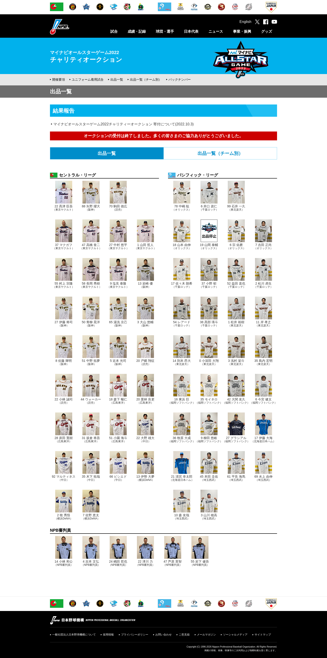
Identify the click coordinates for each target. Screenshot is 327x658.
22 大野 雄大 (145, 439)
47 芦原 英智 (172, 563)
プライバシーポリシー (134, 634)
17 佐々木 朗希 (181, 285)
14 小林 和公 (63, 563)
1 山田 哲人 (145, 246)
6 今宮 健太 (263, 400)
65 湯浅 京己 (118, 323)
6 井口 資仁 (208, 207)
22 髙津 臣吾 (63, 207)
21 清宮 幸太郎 (181, 478)
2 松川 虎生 (263, 285)
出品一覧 (116, 79)
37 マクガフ (63, 246)
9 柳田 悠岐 (209, 439)
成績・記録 (137, 31)
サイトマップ (263, 634)
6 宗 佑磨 (236, 246)
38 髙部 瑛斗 (208, 323)
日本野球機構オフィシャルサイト (71, 26)
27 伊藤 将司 (63, 323)
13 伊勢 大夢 (145, 478)
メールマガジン (206, 634)
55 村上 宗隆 (63, 285)
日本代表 (191, 31)
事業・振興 (242, 31)
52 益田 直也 (236, 285)
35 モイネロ (209, 400)
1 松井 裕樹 (236, 323)
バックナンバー (179, 79)
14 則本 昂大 (182, 362)
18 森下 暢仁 (118, 400)
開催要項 (58, 79)
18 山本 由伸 (181, 246)
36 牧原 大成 (181, 439)
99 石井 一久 (236, 207)
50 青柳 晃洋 (91, 323)
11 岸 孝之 (263, 323)
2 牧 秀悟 (63, 516)
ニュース (215, 31)
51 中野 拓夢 (91, 362)
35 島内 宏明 (263, 362)
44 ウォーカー (91, 400)
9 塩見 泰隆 (118, 285)
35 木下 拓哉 (91, 478)
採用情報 (108, 634)
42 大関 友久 (236, 400)
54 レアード (181, 323)
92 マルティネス (63, 478)
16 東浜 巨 (181, 400)
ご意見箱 (184, 634)
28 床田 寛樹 (63, 439)
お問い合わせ (163, 634)
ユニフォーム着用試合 (88, 79)
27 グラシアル (236, 439)
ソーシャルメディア (235, 634)
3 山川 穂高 (209, 516)
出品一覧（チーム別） (146, 79)
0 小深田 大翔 (209, 362)
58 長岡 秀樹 (91, 285)
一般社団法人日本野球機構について (74, 634)
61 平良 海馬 (236, 478)
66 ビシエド (117, 478)
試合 (114, 31)
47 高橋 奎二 (91, 246)
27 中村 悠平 (118, 246)
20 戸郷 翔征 (145, 362)
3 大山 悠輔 (145, 323)
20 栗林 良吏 (145, 400)
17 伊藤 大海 (263, 439)
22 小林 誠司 (63, 400)
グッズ (266, 31)
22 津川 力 (145, 563)
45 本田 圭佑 (209, 478)
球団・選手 (165, 31)
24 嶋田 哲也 (118, 563)
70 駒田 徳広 (118, 207)
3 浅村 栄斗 (236, 362)
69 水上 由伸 (263, 478)
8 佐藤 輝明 (63, 362)
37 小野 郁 (208, 285)
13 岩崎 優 (145, 285)
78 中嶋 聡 (181, 207)
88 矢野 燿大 (91, 207)
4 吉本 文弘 (91, 563)
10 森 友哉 (181, 516)
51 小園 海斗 (118, 439)
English (245, 22)
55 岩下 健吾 (200, 563)
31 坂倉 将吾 (91, 439)
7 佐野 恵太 (91, 516)
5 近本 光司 (118, 362)
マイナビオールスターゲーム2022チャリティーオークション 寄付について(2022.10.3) (123, 124)
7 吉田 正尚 (263, 246)
